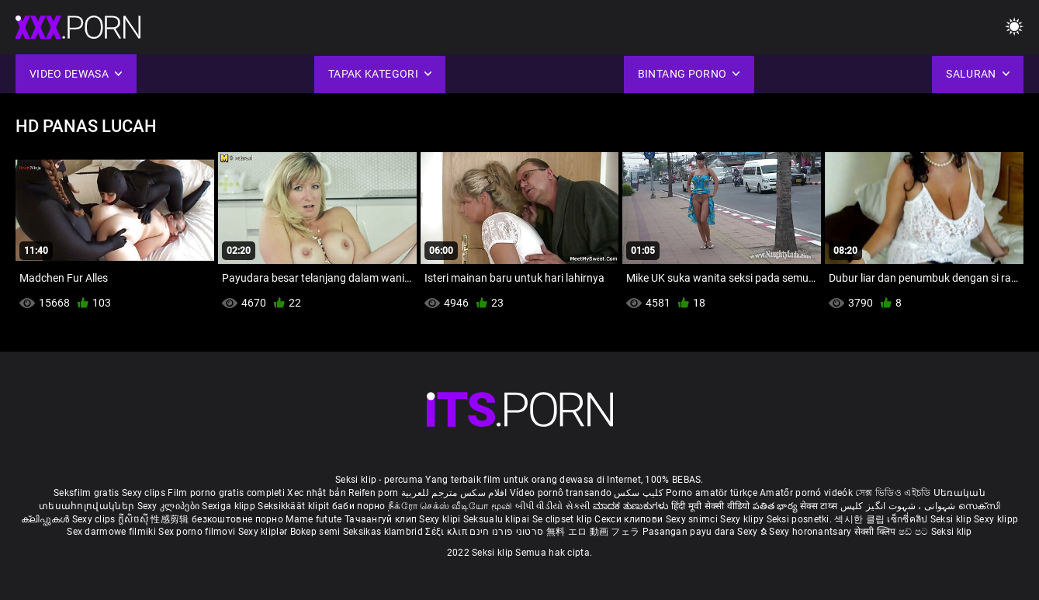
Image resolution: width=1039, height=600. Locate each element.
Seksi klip (952, 519)
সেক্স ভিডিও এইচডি (892, 492)
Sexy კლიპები (170, 506)
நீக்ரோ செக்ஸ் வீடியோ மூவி (450, 506)
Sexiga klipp (230, 506)
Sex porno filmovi (196, 531)
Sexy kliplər (264, 531)
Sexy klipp (996, 519)
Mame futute (313, 519)
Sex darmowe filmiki (111, 531)
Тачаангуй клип (382, 519)
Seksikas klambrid (384, 531)
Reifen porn (373, 492)
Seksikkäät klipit (294, 506)
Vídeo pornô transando (560, 492)
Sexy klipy (743, 519)
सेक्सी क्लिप (876, 531)
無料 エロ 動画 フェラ (593, 531)
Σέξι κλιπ (447, 531)
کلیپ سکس (638, 492)
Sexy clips (145, 492)
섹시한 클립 (860, 519)
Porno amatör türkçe (711, 492)
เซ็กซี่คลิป (908, 519)
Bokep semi (315, 531)
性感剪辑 (171, 519)
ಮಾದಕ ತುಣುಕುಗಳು (632, 506)
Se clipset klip (563, 519)
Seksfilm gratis (86, 492)
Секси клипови (629, 519)
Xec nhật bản (316, 492)
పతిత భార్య (776, 506)
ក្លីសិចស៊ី (134, 519)
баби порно (359, 506)
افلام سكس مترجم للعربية (454, 492)
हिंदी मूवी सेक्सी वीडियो (710, 506)
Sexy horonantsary (811, 531)
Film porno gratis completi (226, 492)
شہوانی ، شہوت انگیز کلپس (899, 506)
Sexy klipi (440, 519)
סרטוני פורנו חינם (506, 531)
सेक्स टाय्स (820, 506)
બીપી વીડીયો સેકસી (552, 506)
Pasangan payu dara (690, 531)
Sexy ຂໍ (753, 531)
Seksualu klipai (497, 519)
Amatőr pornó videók (806, 492)
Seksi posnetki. (801, 519)
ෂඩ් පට (915, 531)
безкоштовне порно (237, 519)
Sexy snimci (693, 519)
